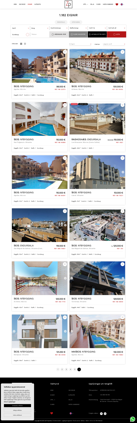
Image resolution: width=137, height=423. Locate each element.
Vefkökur (83, 421)
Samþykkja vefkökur (17, 405)
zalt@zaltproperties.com (107, 390)
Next (65, 66)
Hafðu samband (108, 4)
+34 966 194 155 (105, 395)
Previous (13, 66)
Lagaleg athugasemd (67, 421)
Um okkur (22, 4)
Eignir (30, 4)
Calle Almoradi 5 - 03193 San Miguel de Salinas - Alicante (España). (111, 400)
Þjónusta (38, 4)
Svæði (98, 4)
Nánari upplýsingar (9, 402)
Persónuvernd (76, 421)
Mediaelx (100, 421)
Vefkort (87, 421)
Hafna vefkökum (17, 415)
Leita (116, 34)
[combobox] (20, 28)
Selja (92, 4)
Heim (15, 4)
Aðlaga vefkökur (17, 410)
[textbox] (20, 28)
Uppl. (85, 4)
